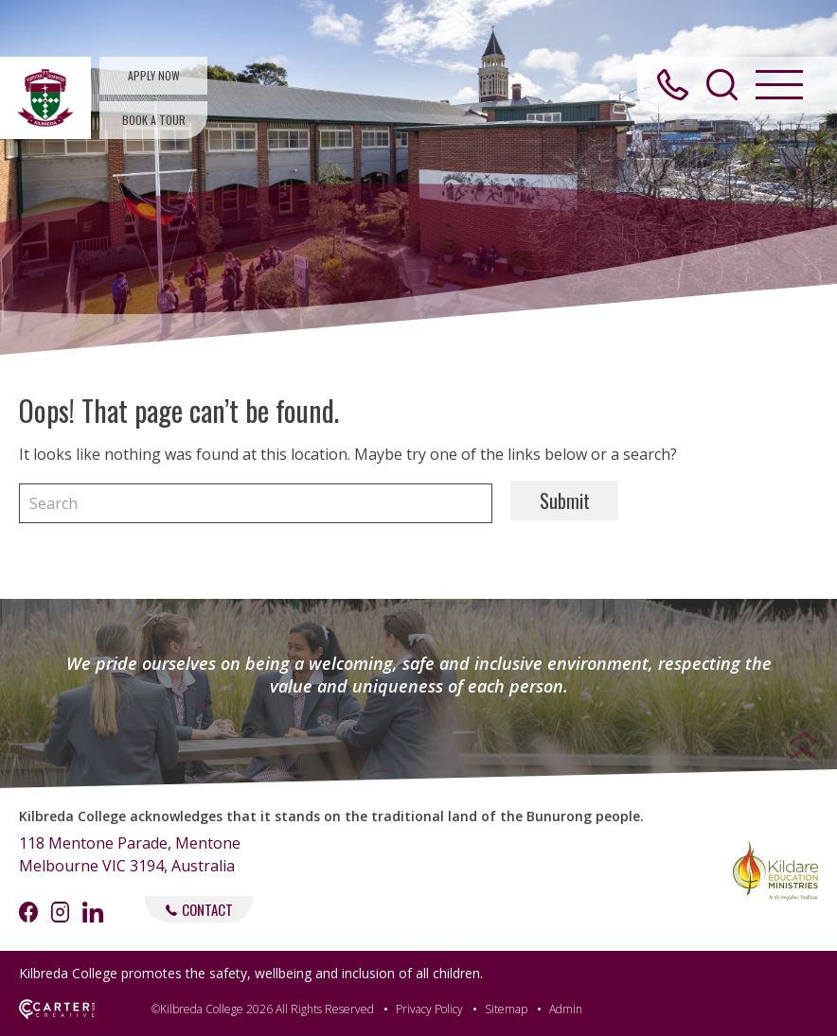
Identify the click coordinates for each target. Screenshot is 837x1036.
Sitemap (506, 1009)
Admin (565, 1009)
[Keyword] (255, 503)
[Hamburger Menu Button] (779, 84)
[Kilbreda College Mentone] (45, 98)
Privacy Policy (429, 1009)
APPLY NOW (154, 75)
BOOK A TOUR (154, 120)
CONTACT (199, 909)
